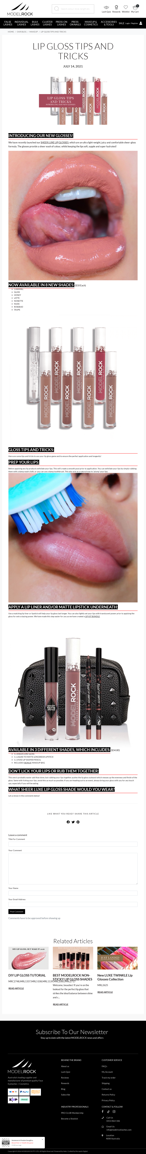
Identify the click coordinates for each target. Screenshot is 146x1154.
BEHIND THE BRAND (71, 1060)
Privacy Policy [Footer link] (108, 1100)
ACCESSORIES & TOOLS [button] (109, 23)
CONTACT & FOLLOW (112, 1106)
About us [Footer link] (65, 1066)
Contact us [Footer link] (107, 1089)
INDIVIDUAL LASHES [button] (21, 23)
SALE (121, 23)
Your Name (13, 888)
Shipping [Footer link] (106, 1083)
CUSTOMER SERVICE (112, 1060)
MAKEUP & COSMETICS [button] (91, 23)
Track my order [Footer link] (109, 1077)
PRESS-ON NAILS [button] (75, 23)
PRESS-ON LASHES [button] (61, 23)
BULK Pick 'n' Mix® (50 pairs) (22, 1143)
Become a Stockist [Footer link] (69, 1118)
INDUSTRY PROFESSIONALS (74, 1106)
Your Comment (15, 850)
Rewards (116, 11)
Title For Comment (16, 839)
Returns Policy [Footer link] (108, 1094)
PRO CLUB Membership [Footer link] (72, 1113)
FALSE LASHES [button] (8, 23)
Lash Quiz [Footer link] (65, 1072)
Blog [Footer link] (63, 1089)
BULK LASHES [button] (35, 23)
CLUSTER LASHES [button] (47, 23)
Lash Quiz (106, 11)
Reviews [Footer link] (65, 1077)
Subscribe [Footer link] (65, 1094)
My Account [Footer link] (107, 1072)
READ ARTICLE (16, 988)
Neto (65, 1151)
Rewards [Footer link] (65, 1083)
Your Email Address (17, 899)
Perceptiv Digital (82, 1151)
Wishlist (126, 11)
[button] (107, 8)
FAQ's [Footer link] (104, 1066)
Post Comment (16, 911)
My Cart (135, 11)
